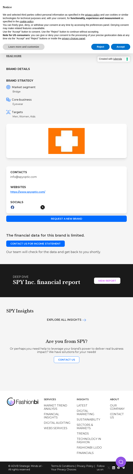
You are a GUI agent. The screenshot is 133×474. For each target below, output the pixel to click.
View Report (107, 280)
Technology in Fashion (89, 440)
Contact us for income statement (35, 243)
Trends (83, 433)
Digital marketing (85, 412)
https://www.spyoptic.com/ (27, 191)
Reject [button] (100, 46)
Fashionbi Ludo (89, 447)
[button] (121, 462)
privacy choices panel (73, 38)
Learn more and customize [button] (23, 46)
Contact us (66, 359)
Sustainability (88, 419)
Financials (85, 453)
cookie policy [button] (26, 21)
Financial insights (51, 416)
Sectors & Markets (85, 426)
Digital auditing (57, 422)
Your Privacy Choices (63, 469)
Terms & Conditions (62, 466)
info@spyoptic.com (23, 177)
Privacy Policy (85, 466)
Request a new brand (66, 218)
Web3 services (55, 428)
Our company (117, 407)
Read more (13, 55)
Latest (82, 405)
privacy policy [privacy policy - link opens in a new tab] (92, 14)
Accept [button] (121, 46)
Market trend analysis (55, 407)
